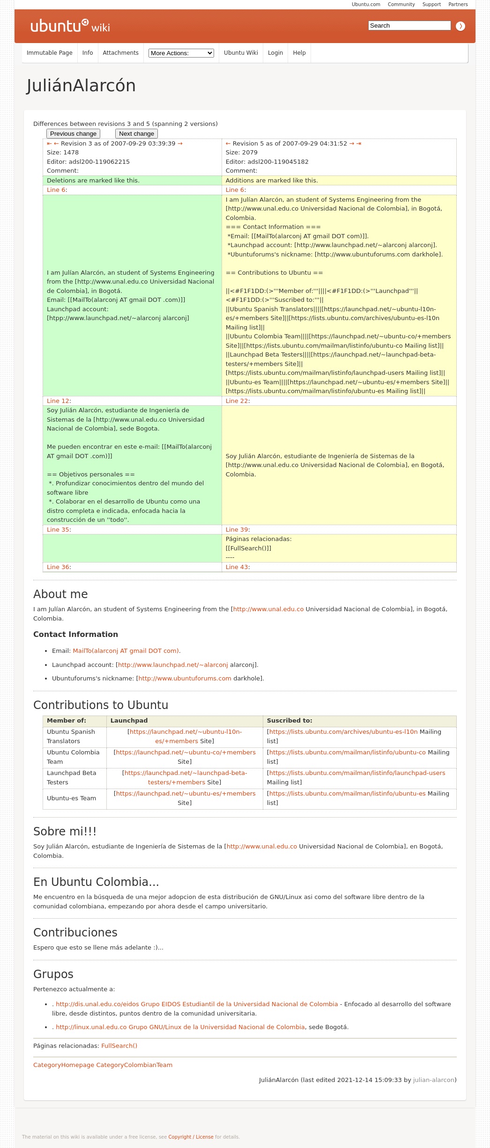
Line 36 (58, 566)
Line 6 (56, 189)
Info (87, 53)
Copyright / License (191, 1137)
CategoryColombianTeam (134, 1064)
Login (275, 53)
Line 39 (237, 529)
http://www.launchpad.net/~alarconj (173, 664)
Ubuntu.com (366, 4)
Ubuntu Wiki (241, 53)
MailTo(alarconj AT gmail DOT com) (126, 650)
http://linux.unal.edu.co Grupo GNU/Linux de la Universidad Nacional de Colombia (180, 1027)
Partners (458, 4)
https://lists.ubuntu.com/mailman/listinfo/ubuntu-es (347, 793)
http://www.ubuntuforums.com (185, 678)
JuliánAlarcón (81, 85)
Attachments (121, 53)
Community (401, 4)
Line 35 (58, 529)
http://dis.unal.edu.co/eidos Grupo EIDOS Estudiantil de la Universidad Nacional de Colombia (197, 1004)
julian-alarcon (433, 1079)
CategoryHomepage (63, 1064)
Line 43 (237, 566)
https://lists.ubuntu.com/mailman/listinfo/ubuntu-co (347, 752)
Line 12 (58, 400)
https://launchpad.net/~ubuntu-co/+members (186, 752)
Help (299, 53)
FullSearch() (119, 1045)
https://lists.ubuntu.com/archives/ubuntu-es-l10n (343, 731)
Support (432, 4)
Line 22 (237, 400)
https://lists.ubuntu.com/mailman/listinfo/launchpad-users (357, 772)
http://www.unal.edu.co (268, 609)
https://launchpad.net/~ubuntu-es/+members (186, 793)
